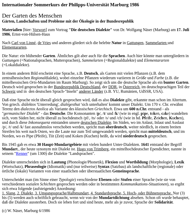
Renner (22, 153)
